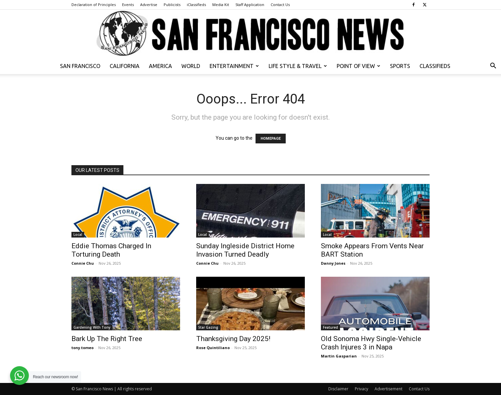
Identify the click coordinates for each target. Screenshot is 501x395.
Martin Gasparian (339, 355)
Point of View (358, 66)
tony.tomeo (82, 347)
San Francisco (80, 66)
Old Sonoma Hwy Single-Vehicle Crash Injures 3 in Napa (371, 343)
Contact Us (280, 4)
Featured (330, 327)
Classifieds (435, 66)
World (190, 66)
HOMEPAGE (271, 138)
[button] (493, 66)
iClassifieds (196, 4)
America (160, 66)
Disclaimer (338, 389)
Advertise (148, 4)
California (125, 66)
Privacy (361, 389)
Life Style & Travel (298, 66)
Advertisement (388, 389)
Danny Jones (333, 263)
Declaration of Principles (93, 4)
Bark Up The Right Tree (106, 339)
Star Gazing (208, 327)
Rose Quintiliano (213, 347)
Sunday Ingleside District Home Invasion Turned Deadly (245, 250)
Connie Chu (82, 263)
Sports (400, 66)
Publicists (172, 4)
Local (77, 234)
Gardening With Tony (91, 327)
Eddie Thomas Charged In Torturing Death (111, 250)
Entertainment (234, 66)
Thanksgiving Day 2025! (233, 339)
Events (128, 4)
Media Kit (220, 4)
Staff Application (249, 4)
